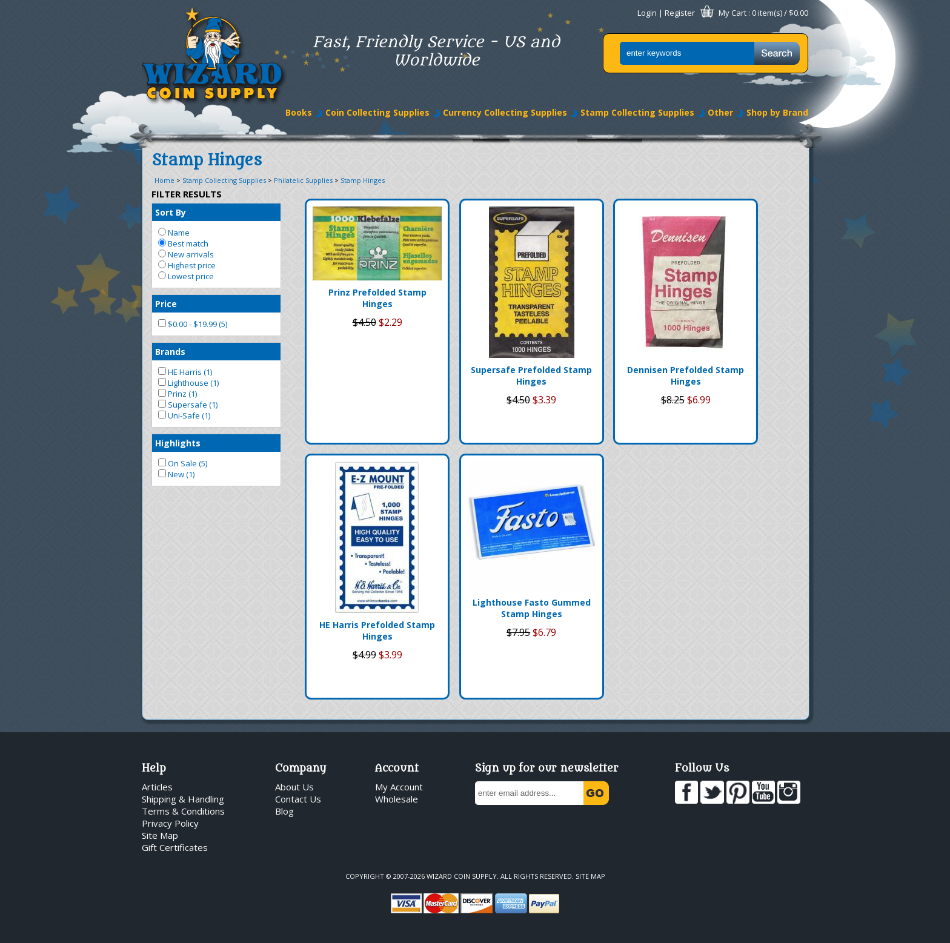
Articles (157, 787)
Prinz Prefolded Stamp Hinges (377, 297)
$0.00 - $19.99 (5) (192, 324)
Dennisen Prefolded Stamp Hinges (685, 375)
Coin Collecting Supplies (377, 112)
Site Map (160, 835)
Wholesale (396, 799)
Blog (284, 811)
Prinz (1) (177, 393)
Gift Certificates (175, 847)
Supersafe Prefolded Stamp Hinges (531, 375)
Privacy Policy (170, 823)
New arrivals (186, 254)
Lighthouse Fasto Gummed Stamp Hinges (532, 608)
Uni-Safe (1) (184, 415)
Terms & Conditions (183, 811)
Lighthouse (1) (188, 382)
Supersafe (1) (188, 404)
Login (647, 12)
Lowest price (186, 276)
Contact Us (298, 799)
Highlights (178, 443)
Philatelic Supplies (303, 180)
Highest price (187, 265)
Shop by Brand (777, 112)
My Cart (732, 12)
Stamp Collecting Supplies (637, 112)
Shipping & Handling (183, 799)
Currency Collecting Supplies (505, 112)
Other (720, 112)
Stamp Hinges (362, 180)
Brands (170, 351)
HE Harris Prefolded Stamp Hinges (377, 630)
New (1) (176, 474)
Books (298, 112)
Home (164, 180)
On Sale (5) (182, 463)
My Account (399, 787)
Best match (183, 243)
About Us (294, 787)
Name (174, 232)
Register (680, 12)
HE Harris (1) (185, 371)
